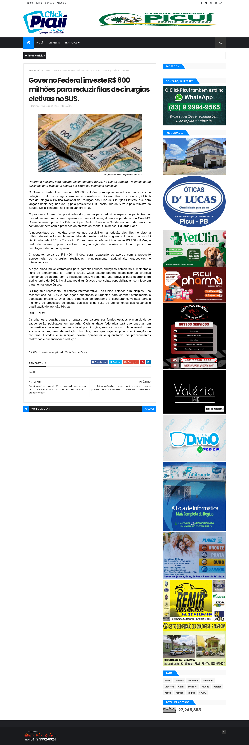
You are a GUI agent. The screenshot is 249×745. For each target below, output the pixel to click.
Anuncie (61, 3)
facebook (149, 408)
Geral (181, 686)
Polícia (168, 692)
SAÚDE (39, 70)
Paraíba (218, 686)
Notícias (71, 42)
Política (179, 692)
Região (191, 692)
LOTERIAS (193, 686)
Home (32, 70)
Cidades (179, 680)
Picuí (39, 42)
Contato (49, 3)
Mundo (205, 686)
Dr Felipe (54, 42)
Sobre (38, 3)
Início (30, 3)
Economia (193, 680)
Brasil (167, 680)
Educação (208, 680)
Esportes (169, 686)
